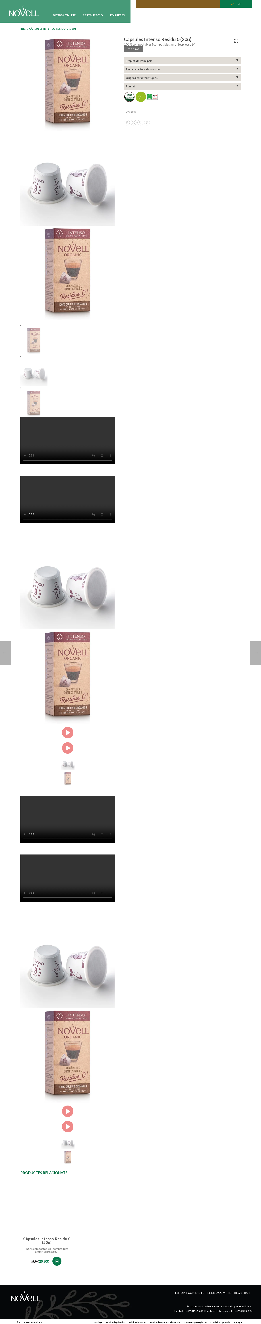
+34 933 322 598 (242, 1309)
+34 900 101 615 (193, 1309)
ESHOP (180, 1291)
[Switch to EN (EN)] (239, 3)
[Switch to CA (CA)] (232, 3)
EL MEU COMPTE (219, 1291)
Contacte (196, 1291)
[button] (56, 1259)
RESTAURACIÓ (93, 15)
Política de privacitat (115, 1320)
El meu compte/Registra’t (195, 1320)
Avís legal (98, 1320)
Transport (238, 1320)
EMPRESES (117, 15)
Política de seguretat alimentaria (165, 1320)
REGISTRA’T (242, 1291)
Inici (23, 28)
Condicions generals (220, 1320)
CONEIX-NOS (141, 15)
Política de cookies (137, 1320)
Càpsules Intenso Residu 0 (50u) (47, 1240)
